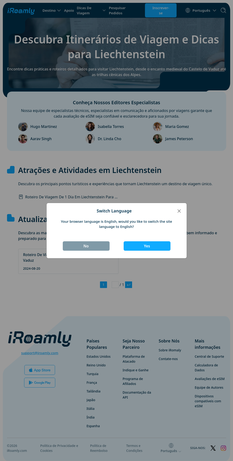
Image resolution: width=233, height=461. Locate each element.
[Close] (179, 211)
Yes (147, 246)
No (86, 246)
